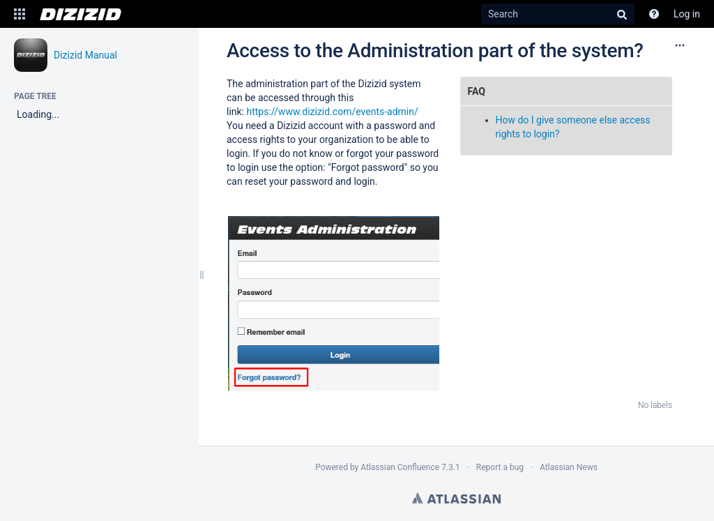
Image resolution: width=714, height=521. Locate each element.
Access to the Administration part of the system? (435, 50)
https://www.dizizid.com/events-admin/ (332, 111)
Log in (687, 14)
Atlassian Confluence (399, 467)
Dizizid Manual (85, 55)
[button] (19, 14)
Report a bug (500, 467)
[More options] (680, 45)
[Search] (558, 13)
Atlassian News (569, 467)
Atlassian (456, 498)
